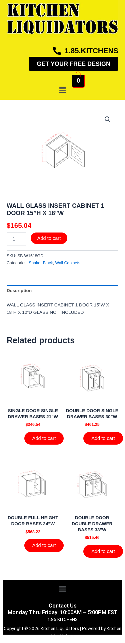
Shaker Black (41, 263)
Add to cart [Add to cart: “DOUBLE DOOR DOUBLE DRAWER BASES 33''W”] (103, 551)
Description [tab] (19, 290)
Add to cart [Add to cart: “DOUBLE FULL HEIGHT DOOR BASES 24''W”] (44, 545)
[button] (62, 90)
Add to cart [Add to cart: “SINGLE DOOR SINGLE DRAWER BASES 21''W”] (44, 438)
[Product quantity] (16, 239)
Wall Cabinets (67, 263)
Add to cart (49, 238)
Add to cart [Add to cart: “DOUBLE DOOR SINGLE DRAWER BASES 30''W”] (103, 438)
